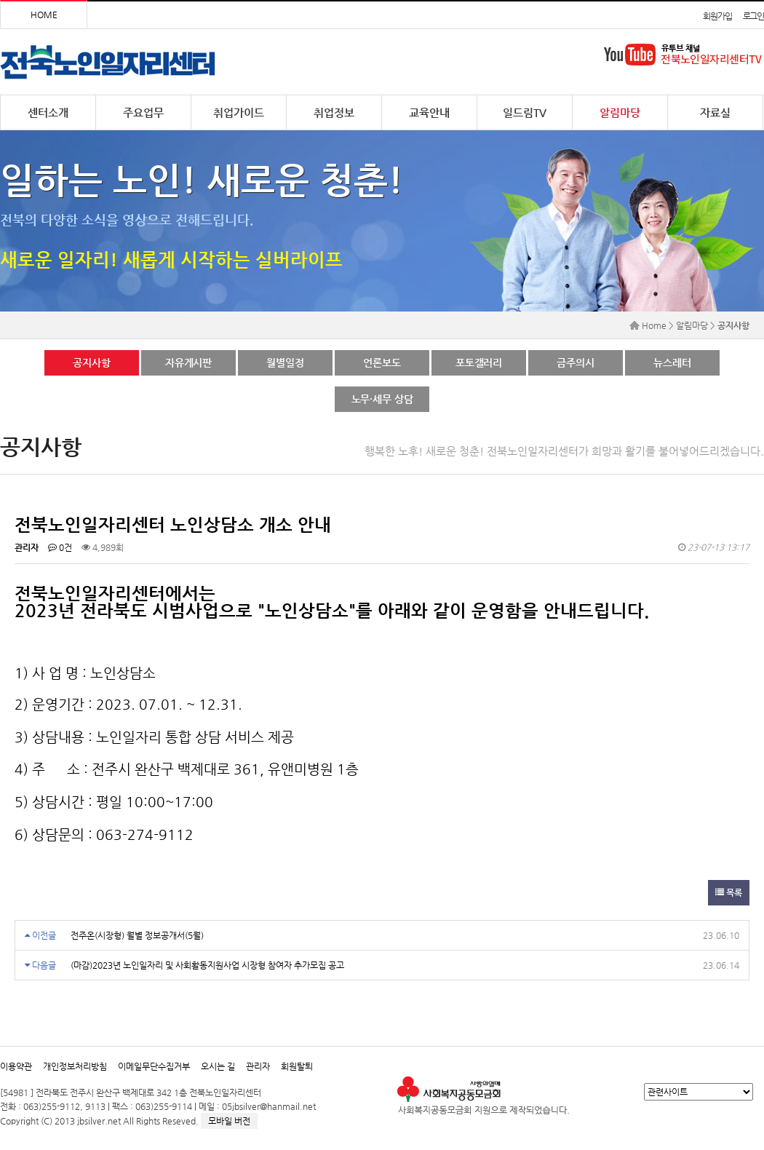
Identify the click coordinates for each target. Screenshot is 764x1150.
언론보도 (381, 362)
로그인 (753, 16)
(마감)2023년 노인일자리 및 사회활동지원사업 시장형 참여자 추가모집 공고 (207, 965)
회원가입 (717, 16)
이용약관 (16, 1066)
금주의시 (575, 362)
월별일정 (284, 362)
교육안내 (429, 112)
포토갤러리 (478, 362)
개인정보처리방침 (75, 1066)
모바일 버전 (229, 1121)
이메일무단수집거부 (154, 1066)
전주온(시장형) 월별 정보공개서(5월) (137, 935)
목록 (728, 892)
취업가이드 (238, 112)
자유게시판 (188, 362)
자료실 (715, 112)
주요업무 (143, 112)
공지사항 (91, 362)
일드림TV (524, 112)
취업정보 (334, 112)
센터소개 (48, 112)
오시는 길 (218, 1066)
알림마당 (620, 112)
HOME (44, 14)
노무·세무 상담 (382, 399)
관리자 (258, 1066)
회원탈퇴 (297, 1066)
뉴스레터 (672, 362)
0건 (60, 547)
